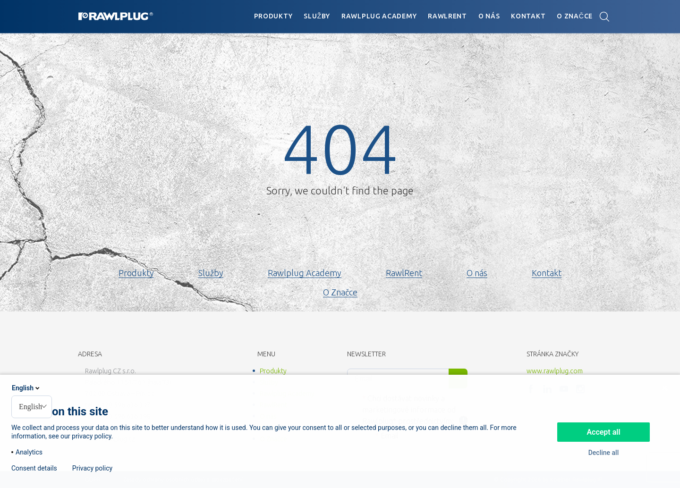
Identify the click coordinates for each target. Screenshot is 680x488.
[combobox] (31, 406)
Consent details (34, 468)
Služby (317, 16)
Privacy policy (92, 468)
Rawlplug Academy (378, 16)
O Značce (575, 16)
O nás (489, 16)
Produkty (273, 16)
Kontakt (528, 16)
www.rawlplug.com (555, 371)
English (26, 388)
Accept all (603, 432)
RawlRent (447, 16)
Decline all (603, 452)
